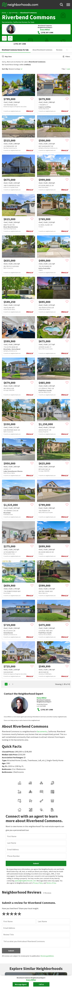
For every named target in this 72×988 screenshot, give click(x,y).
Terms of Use (51, 843)
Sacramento (13, 13)
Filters (66, 51)
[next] (33, 79)
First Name (11, 796)
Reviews (59, 44)
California (17, 22)
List (68, 63)
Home (4, 13)
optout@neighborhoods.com (25, 840)
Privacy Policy (38, 843)
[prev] (4, 79)
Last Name (11, 803)
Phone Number (13, 816)
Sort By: (5, 63)
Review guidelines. (47, 916)
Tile (63, 63)
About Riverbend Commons (42, 44)
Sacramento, (7, 22)
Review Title (8, 894)
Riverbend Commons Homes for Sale (15, 44)
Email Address (13, 809)
